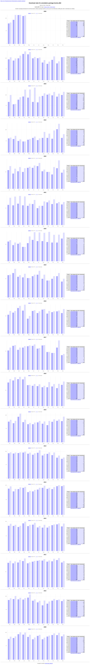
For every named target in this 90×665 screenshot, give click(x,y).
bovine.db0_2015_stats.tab (76, 436)
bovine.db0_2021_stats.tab (76, 218)
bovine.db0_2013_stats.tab (76, 508)
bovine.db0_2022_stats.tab (76, 182)
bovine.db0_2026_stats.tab (76, 37)
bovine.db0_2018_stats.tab (76, 327)
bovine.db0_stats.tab (49, 663)
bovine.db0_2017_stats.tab (76, 363)
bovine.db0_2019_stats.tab (76, 291)
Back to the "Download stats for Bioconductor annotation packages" (12, 0)
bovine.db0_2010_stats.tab (76, 617)
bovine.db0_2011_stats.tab (76, 581)
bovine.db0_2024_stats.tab (76, 109)
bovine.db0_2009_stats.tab (76, 653)
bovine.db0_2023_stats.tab (76, 146)
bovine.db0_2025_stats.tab (76, 73)
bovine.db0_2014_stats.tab (76, 472)
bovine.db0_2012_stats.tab (76, 544)
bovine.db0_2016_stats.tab (76, 399)
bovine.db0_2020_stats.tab (76, 254)
